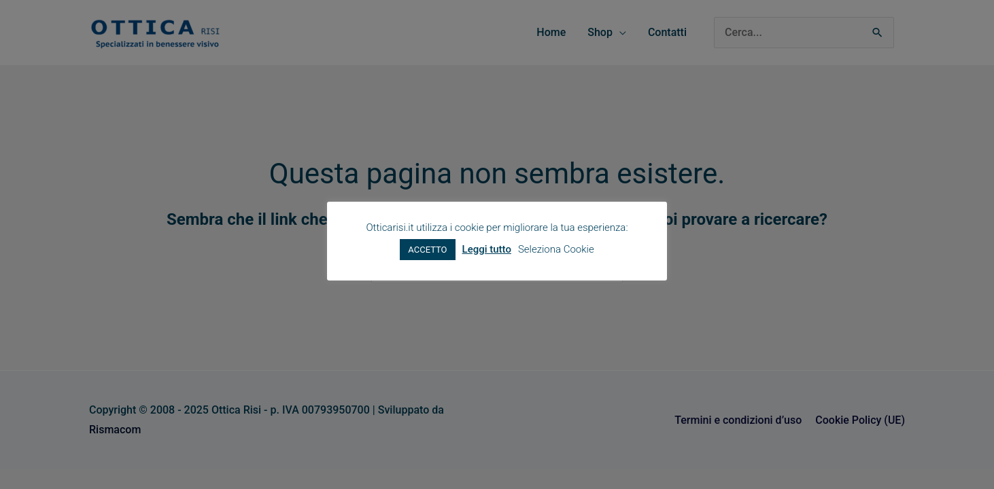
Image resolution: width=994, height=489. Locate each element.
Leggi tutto (486, 249)
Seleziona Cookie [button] (556, 249)
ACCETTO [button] (427, 249)
